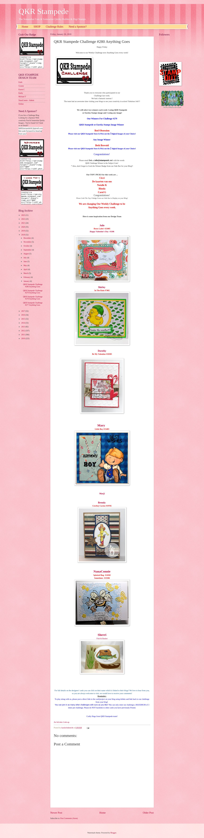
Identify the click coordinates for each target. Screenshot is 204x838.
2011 (23, 339)
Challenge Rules (54, 26)
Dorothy (102, 351)
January (26, 286)
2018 (23, 240)
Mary (101, 425)
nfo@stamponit (102, 160)
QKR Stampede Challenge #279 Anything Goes (32, 296)
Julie (102, 225)
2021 (23, 228)
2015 (23, 324)
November (27, 247)
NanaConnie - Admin (26, 103)
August (26, 258)
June (25, 266)
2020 (23, 232)
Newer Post (56, 812)
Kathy (21, 95)
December (27, 243)
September (27, 255)
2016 (23, 320)
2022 (23, 224)
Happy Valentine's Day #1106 (102, 231)
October (26, 251)
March (26, 278)
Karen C (22, 92)
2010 (23, 343)
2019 (23, 236)
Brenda (102, 502)
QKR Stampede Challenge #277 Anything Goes (32, 309)
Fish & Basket (102, 638)
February (26, 282)
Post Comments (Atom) (69, 818)
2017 (23, 316)
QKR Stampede (44, 11)
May (25, 270)
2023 (23, 220)
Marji (102, 493)
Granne (21, 88)
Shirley (102, 287)
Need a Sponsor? (78, 26)
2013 (23, 331)
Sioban (21, 106)
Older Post (148, 812)
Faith (20, 85)
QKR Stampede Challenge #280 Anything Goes (32, 290)
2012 (23, 335)
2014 (23, 328)
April (25, 274)
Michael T (22, 99)
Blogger (113, 833)
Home (25, 26)
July (25, 262)
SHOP (37, 26)
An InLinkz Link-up (61, 722)
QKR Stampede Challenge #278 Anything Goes (32, 302)
